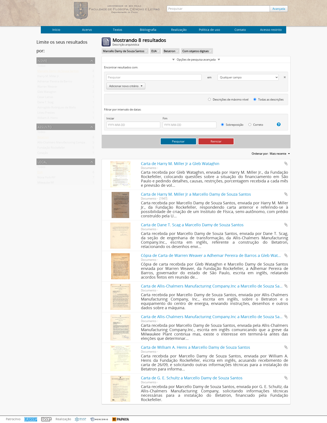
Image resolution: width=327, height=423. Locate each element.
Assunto (45, 126)
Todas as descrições (268, 99)
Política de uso (209, 30)
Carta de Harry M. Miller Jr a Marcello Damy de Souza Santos (196, 194)
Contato (240, 30)
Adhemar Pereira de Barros (54, 82)
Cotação (42, 154)
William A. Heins (47, 119)
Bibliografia (148, 30)
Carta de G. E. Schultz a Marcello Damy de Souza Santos (192, 377)
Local (42, 161)
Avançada (280, 9)
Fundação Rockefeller (51, 148)
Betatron (43, 138)
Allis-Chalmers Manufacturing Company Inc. (65, 143)
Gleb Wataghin (46, 93)
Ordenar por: (260, 153)
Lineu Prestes (46, 114)
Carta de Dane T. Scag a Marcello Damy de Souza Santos (192, 224)
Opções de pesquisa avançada (196, 59)
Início (56, 30)
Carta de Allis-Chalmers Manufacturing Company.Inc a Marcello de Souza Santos (214, 286)
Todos (41, 67)
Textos (117, 30)
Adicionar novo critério (125, 86)
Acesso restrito (271, 30)
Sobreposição (232, 125)
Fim (165, 118)
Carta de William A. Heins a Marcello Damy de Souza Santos (195, 347)
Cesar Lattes (45, 98)
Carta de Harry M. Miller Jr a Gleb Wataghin (180, 163)
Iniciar (110, 118)
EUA (40, 173)
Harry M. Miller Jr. (48, 77)
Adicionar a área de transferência (286, 163)
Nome (42, 60)
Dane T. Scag (45, 103)
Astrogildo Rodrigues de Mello (56, 108)
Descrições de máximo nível (228, 99)
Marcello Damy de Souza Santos (58, 72)
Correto (255, 125)
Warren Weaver (47, 87)
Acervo (87, 30)
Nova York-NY (46, 178)
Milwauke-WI (45, 183)
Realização (179, 30)
